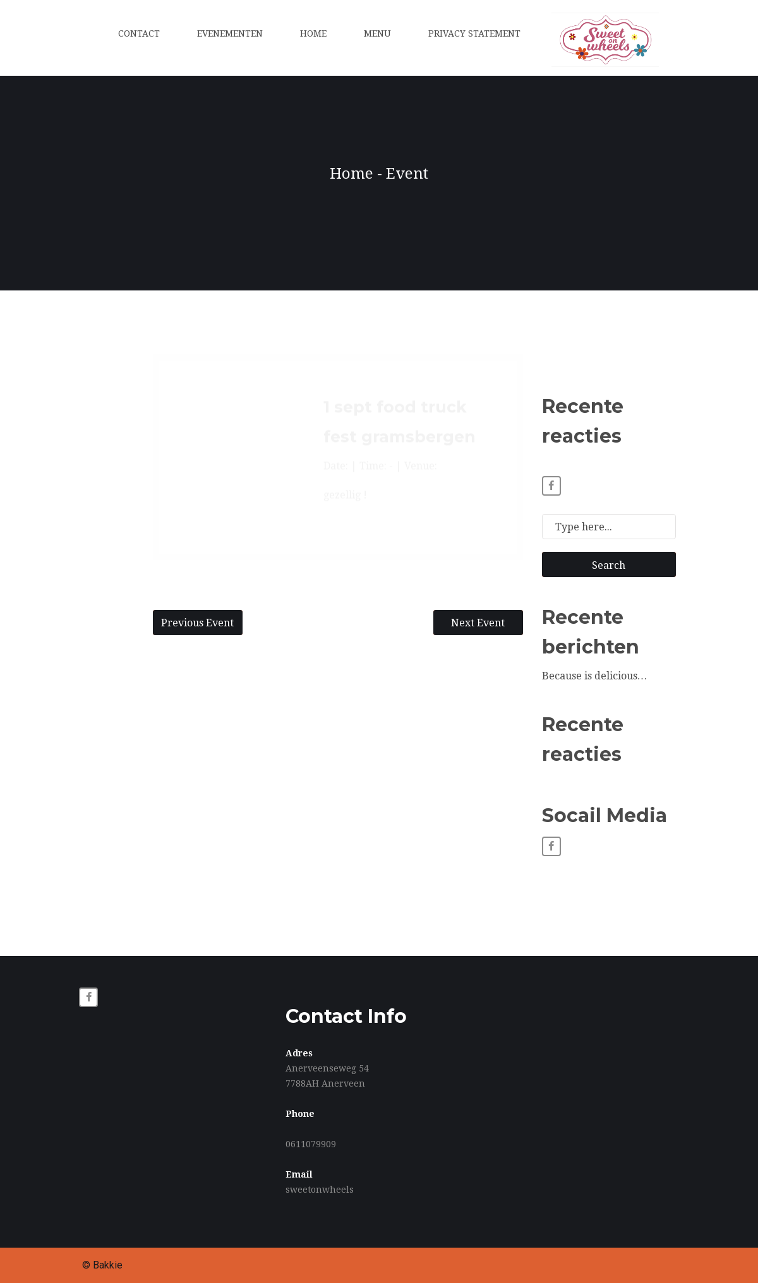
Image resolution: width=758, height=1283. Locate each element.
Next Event (478, 623)
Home (313, 33)
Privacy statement (474, 33)
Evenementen (230, 33)
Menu (377, 33)
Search (608, 565)
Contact (139, 33)
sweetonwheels (320, 1190)
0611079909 (311, 1144)
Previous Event (197, 623)
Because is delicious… (594, 676)
